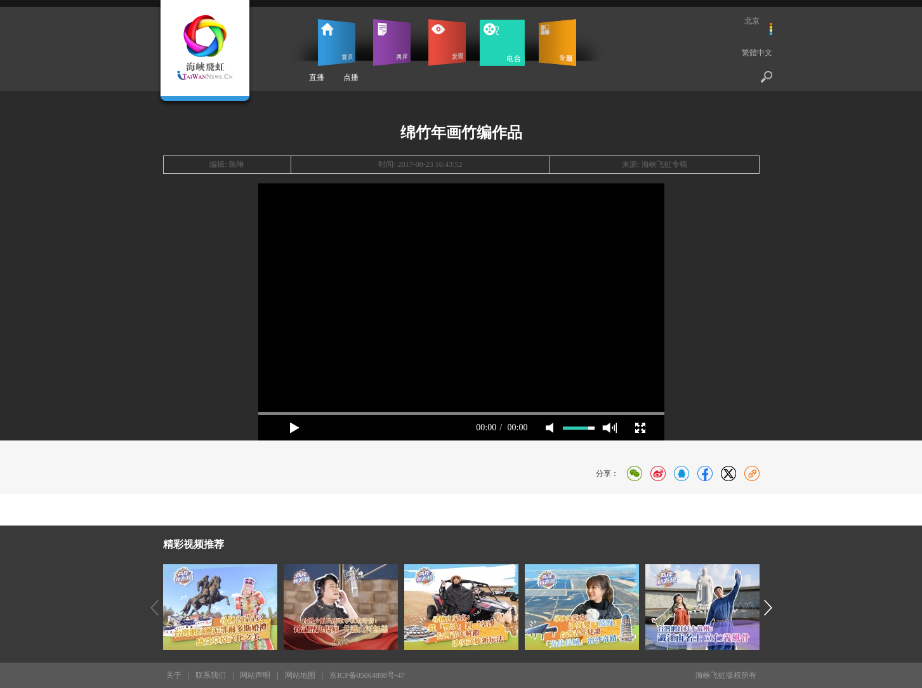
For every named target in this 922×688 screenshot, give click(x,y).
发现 (447, 42)
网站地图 (300, 675)
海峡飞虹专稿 (664, 164)
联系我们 (210, 675)
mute (549, 428)
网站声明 (255, 675)
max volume (609, 428)
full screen (640, 428)
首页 (336, 42)
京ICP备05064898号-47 (367, 675)
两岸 (391, 42)
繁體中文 (757, 52)
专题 (557, 42)
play (294, 428)
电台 (502, 42)
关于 (173, 675)
